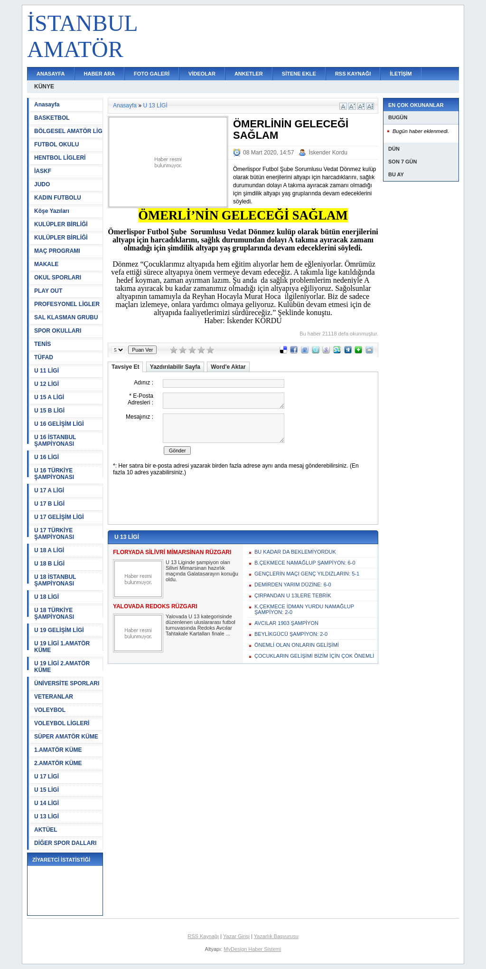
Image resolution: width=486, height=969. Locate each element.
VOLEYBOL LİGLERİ (61, 723)
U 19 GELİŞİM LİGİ (59, 630)
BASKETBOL (52, 118)
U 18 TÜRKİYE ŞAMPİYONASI (54, 613)
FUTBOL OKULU (56, 144)
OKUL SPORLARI (57, 277)
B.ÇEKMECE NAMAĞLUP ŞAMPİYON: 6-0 (304, 563)
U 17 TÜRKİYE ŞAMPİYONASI (54, 533)
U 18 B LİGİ (49, 563)
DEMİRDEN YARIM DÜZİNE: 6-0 (292, 584)
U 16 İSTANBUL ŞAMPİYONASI (55, 440)
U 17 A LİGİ (49, 490)
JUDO (42, 184)
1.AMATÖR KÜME (58, 750)
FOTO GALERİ (151, 74)
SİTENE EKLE (299, 74)
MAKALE (46, 264)
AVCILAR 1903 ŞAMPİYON (286, 623)
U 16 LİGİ (46, 457)
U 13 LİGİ (46, 816)
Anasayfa (46, 104)
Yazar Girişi (236, 936)
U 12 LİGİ (46, 384)
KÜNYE (44, 86)
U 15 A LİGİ (49, 397)
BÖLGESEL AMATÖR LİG (68, 131)
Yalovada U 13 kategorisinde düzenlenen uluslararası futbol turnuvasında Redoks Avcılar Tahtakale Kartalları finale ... (200, 625)
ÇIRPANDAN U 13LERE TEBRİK (292, 595)
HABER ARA (99, 74)
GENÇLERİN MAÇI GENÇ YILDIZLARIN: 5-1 (306, 573)
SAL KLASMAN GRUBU (66, 317)
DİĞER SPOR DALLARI (65, 843)
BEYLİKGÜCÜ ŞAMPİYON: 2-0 (290, 634)
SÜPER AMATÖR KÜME (66, 736)
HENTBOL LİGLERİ (59, 157)
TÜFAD (43, 357)
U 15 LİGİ (46, 790)
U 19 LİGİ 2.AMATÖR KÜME (62, 666)
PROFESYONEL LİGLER (67, 304)
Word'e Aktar (228, 367)
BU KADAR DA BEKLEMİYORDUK (295, 552)
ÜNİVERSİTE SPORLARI (66, 683)
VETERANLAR (53, 696)
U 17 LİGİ (46, 776)
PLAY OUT (48, 291)
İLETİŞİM (400, 74)
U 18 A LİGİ (49, 550)
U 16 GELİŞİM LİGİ (59, 424)
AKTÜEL (45, 829)
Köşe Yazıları (51, 211)
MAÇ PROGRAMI (57, 251)
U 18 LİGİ (46, 597)
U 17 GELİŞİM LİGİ (59, 517)
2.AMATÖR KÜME (58, 763)
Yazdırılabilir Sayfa (175, 367)
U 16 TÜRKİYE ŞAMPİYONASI (54, 473)
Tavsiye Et (125, 367)
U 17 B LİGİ (49, 503)
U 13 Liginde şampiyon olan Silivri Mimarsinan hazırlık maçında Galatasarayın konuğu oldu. (202, 570)
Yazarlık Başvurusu (276, 936)
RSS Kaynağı (203, 936)
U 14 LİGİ (46, 803)
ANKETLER (248, 74)
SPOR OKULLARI (57, 330)
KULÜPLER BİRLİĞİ (61, 224)
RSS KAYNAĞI (353, 74)
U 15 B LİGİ (49, 410)
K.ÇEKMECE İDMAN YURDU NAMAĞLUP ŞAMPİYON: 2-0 (304, 609)
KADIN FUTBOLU (57, 197)
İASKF (42, 171)
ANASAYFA (51, 74)
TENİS (42, 344)
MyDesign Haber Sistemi (252, 949)
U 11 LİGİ (46, 370)
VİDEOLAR (201, 74)
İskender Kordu (327, 152)
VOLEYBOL (49, 710)
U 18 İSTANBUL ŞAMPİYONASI (55, 580)
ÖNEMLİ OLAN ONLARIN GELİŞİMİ (296, 645)
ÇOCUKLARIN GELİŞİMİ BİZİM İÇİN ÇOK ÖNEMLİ (314, 656)
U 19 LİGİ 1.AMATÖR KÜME (62, 646)
